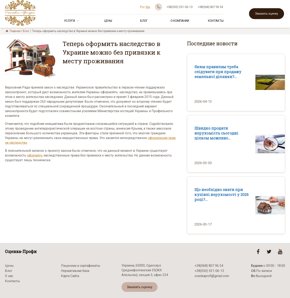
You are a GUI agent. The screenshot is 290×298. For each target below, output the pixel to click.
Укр (147, 7)
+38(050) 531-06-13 (179, 7)
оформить (35, 155)
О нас (9, 276)
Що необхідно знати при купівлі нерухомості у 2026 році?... (221, 194)
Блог (144, 20)
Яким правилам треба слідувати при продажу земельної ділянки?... (217, 71)
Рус (142, 7)
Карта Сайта (70, 276)
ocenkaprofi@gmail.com (212, 276)
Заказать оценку (266, 13)
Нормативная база (75, 271)
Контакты (215, 20)
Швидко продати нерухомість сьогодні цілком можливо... (216, 133)
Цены (108, 20)
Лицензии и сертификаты (80, 266)
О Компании (180, 20)
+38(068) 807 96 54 (210, 7)
